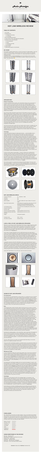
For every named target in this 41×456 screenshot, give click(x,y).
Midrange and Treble (10, 43)
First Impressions (10, 41)
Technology (9, 36)
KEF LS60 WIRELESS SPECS (10, 37)
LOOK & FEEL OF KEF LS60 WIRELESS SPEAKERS (14, 38)
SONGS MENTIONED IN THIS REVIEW (12, 47)
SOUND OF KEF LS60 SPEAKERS (11, 39)
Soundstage (9, 44)
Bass (8, 42)
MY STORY (7, 32)
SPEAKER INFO (8, 33)
